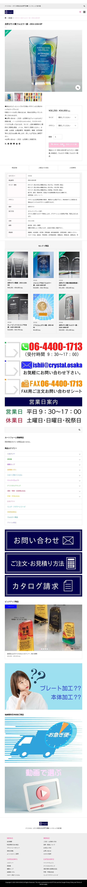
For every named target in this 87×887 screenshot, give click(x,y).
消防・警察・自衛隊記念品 (16, 491)
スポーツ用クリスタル (14, 475)
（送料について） (38, 195)
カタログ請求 (47, 854)
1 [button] (39, 649)
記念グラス (11, 501)
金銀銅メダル (11, 469)
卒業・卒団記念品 (13, 496)
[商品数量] (58, 136)
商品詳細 (14, 167)
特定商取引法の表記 (13, 844)
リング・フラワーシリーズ (16, 507)
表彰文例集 (31, 221)
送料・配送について (49, 844)
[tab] (14, 167)
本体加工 (54, 153)
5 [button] (47, 649)
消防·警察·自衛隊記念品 (50, 869)
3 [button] (43, 649)
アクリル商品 (11, 522)
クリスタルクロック (14, 485)
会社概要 (9, 841)
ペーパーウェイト (13, 480)
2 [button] (41, 649)
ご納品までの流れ (43, 167)
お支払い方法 (47, 848)
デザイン (52, 125)
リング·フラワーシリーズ (51, 875)
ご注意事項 (72, 167)
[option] (43, 632)
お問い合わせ (47, 851)
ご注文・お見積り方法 (50, 841)
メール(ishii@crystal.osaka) (21, 121)
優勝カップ (11, 464)
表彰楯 (30, 176)
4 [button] (45, 649)
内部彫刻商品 (11, 512)
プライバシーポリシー (13, 848)
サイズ (51, 117)
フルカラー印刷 (63, 153)
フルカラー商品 (12, 517)
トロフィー (11, 454)
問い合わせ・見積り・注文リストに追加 (63, 145)
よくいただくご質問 (13, 854)
